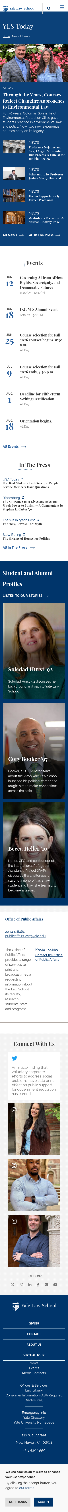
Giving (34, 1323)
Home (6, 36)
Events (34, 1368)
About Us (34, 1344)
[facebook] (38, 1285)
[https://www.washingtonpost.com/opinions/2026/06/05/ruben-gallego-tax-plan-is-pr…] (34, 522)
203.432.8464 (15, 931)
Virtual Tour (34, 1355)
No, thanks (18, 1502)
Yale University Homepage (34, 1422)
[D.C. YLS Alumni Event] (34, 315)
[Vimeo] (46, 1285)
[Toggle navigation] (62, 7)
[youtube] (55, 1285)
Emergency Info (34, 1413)
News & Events (21, 36)
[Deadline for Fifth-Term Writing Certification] (34, 401)
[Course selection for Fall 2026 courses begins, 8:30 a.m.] (34, 344)
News (34, 1363)
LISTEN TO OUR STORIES (23, 596)
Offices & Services (34, 1385)
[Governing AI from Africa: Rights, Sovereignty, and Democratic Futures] (34, 286)
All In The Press (41, 235)
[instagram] (21, 1285)
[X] (12, 1285)
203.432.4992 (34, 1450)
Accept (43, 1502)
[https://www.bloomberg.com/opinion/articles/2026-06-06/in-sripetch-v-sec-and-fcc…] (34, 504)
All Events (11, 446)
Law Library (34, 1390)
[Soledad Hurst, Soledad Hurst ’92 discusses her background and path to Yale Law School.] (34, 651)
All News (10, 235)
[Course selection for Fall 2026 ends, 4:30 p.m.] (34, 374)
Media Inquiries (46, 949)
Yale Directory (34, 1417)
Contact (34, 1334)
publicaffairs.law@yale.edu (25, 936)
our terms (26, 1488)
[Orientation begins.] (34, 427)
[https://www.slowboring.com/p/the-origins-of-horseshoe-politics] (34, 537)
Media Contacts (34, 1373)
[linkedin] (30, 1285)
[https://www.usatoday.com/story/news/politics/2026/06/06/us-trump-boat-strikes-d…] (34, 483)
